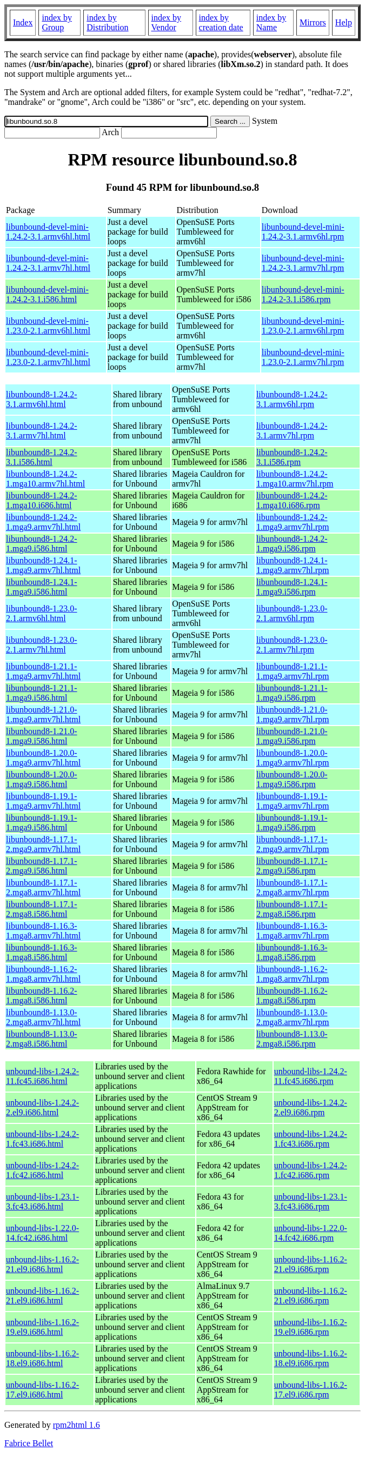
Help (343, 22)
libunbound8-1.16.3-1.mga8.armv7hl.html (43, 930)
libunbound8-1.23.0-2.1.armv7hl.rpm (292, 644)
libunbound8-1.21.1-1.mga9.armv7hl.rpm (292, 671)
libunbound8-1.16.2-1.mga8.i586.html (41, 995)
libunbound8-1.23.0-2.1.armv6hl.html (41, 613)
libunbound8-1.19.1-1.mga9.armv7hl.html (43, 800)
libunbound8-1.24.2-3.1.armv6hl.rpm (292, 399)
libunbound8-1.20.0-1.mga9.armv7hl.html (43, 757)
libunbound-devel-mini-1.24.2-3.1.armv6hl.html (48, 231)
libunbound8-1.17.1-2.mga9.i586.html (41, 865)
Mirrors (313, 22)
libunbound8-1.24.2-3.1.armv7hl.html (41, 430)
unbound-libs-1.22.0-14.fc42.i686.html (42, 1232)
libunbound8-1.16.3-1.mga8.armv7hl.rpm (292, 930)
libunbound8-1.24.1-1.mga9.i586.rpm (292, 586)
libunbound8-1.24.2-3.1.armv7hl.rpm (292, 430)
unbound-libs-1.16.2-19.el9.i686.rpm (310, 1327)
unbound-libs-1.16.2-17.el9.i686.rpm (310, 1389)
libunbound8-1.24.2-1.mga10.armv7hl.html (45, 478)
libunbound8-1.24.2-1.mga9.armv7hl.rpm (292, 522)
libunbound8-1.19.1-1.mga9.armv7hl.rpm (292, 800)
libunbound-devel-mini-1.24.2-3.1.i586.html (47, 294)
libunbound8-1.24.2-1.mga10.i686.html (41, 500)
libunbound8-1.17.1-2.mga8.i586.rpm (292, 909)
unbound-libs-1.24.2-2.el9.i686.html (42, 1107)
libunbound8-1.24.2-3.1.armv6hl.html (41, 399)
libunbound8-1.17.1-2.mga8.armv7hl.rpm (292, 887)
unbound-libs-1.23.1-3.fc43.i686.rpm (310, 1201)
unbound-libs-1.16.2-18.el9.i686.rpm (310, 1358)
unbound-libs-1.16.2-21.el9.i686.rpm (310, 1264)
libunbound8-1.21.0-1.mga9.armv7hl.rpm (292, 714)
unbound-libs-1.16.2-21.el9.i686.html (42, 1264)
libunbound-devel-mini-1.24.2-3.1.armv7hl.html (48, 263)
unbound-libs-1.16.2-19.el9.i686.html (42, 1327)
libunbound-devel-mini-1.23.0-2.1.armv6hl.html (48, 325)
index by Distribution (107, 22)
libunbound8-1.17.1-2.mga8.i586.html (41, 909)
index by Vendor (166, 22)
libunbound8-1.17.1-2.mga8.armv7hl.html (43, 887)
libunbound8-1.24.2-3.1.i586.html (41, 457)
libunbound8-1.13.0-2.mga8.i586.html (41, 1038)
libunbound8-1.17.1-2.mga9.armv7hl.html (43, 844)
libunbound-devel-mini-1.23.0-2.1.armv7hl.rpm (303, 357)
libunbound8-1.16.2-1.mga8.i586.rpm (292, 995)
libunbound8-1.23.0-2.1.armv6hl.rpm (292, 613)
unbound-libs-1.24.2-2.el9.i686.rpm (310, 1107)
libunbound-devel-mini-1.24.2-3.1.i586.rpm (303, 294)
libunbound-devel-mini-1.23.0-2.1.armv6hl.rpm (303, 325)
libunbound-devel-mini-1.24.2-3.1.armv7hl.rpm (303, 263)
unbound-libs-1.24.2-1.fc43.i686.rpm (310, 1138)
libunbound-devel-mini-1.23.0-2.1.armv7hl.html (48, 357)
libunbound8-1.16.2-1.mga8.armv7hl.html (43, 973)
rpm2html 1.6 (76, 1424)
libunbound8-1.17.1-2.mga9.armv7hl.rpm (292, 844)
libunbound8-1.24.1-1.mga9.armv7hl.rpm (292, 565)
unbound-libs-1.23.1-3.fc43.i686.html (42, 1201)
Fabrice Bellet (28, 1443)
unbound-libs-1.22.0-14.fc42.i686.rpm (310, 1232)
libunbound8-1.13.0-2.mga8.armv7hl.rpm (292, 1017)
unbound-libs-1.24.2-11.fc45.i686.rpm (310, 1076)
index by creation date (221, 22)
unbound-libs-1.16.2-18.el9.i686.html (42, 1358)
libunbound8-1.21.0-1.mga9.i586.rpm (292, 736)
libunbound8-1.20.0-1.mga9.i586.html (41, 779)
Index (22, 22)
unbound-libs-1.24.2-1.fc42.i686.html (42, 1170)
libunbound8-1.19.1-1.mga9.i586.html (41, 822)
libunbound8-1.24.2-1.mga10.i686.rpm (292, 500)
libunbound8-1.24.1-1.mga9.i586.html (41, 586)
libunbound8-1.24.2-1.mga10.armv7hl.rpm (295, 478)
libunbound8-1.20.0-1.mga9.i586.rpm (292, 779)
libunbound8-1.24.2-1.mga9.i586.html (41, 543)
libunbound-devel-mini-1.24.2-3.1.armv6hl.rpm (303, 231)
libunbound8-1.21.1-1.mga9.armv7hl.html (43, 671)
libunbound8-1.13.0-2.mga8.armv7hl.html (43, 1017)
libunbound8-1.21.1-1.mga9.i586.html (41, 692)
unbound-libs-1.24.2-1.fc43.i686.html (42, 1138)
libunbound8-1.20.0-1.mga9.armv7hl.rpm (292, 757)
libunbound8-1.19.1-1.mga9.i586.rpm (292, 822)
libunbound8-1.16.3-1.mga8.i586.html (41, 952)
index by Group (57, 22)
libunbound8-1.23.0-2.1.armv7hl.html (41, 644)
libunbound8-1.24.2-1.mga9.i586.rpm (292, 543)
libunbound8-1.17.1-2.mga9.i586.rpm (292, 865)
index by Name (271, 22)
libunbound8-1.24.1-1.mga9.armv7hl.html (43, 565)
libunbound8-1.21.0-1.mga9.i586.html (41, 736)
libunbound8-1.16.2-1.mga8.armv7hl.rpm (292, 973)
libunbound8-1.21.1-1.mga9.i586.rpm (292, 692)
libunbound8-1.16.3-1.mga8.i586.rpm (292, 952)
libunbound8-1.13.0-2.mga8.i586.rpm (292, 1038)
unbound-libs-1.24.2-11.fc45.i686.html (42, 1076)
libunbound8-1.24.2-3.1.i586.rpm (292, 457)
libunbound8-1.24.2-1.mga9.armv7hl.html (43, 522)
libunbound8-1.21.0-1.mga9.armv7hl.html (43, 714)
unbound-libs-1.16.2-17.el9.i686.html (42, 1389)
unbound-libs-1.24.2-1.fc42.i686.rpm (310, 1170)
